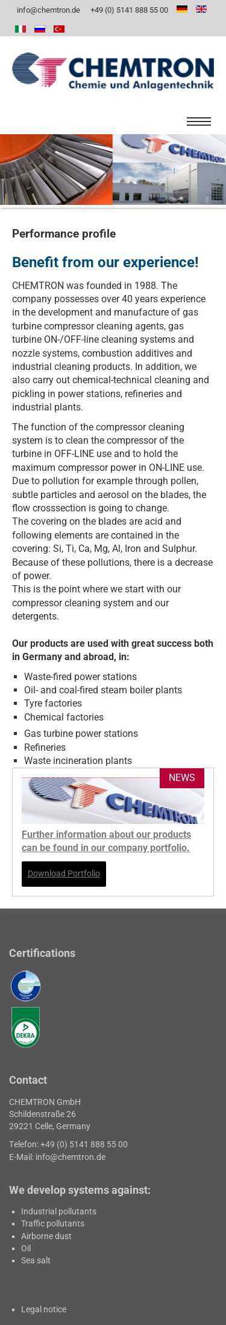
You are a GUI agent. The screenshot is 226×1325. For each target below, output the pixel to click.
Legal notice (43, 1309)
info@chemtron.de (47, 10)
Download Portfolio (64, 874)
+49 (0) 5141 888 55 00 (128, 10)
